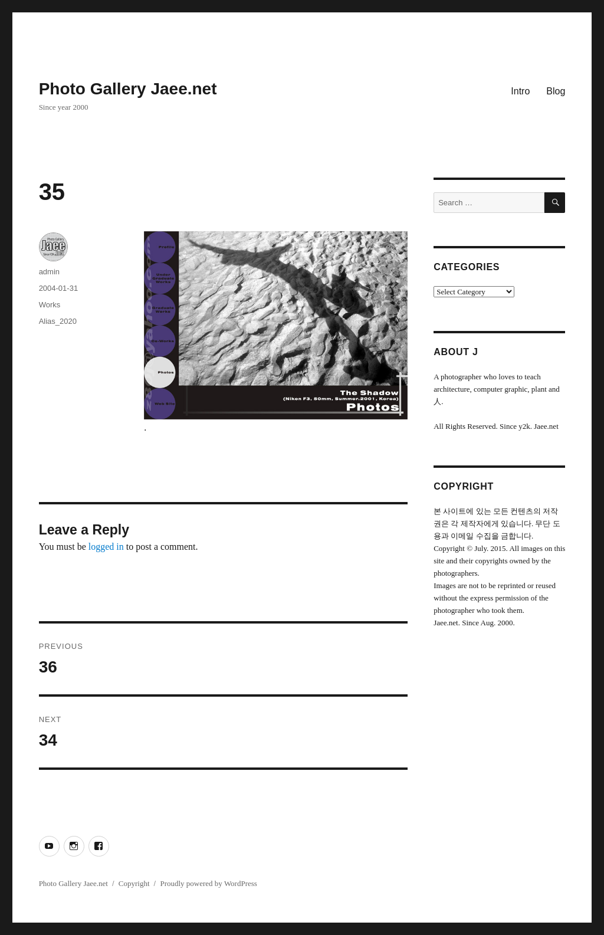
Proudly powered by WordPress (208, 883)
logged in (106, 547)
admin (49, 271)
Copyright (134, 883)
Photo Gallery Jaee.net (128, 89)
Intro (520, 91)
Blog (555, 91)
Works (50, 304)
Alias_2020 (58, 321)
